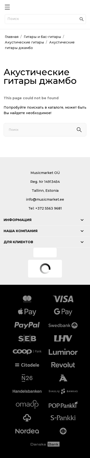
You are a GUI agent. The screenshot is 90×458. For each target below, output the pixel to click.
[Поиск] (45, 19)
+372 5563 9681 (48, 208)
